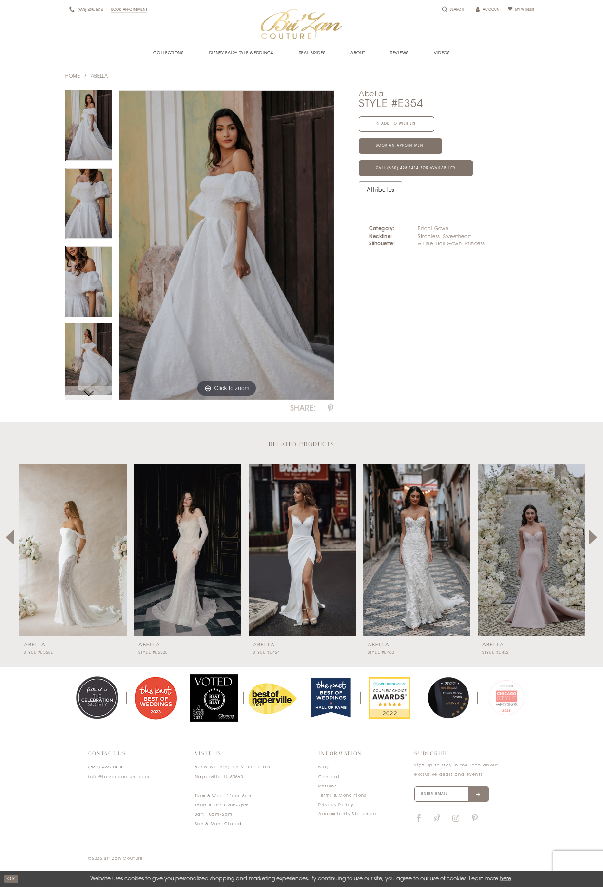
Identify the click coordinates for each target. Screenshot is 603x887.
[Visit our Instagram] (455, 821)
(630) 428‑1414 (105, 767)
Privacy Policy (335, 805)
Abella (99, 76)
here (505, 879)
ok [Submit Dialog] (12, 879)
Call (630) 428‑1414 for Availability (424, 179)
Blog (323, 767)
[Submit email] (490, 795)
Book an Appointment (408, 153)
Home (72, 76)
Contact (328, 777)
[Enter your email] (458, 795)
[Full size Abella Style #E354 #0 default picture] (226, 245)
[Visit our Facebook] (418, 821)
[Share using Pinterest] (330, 408)
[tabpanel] (89, 129)
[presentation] (73, 550)
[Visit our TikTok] (437, 821)
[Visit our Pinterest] (475, 821)
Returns (327, 786)
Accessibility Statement (348, 814)
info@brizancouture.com (119, 777)
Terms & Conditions (342, 796)
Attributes (380, 202)
